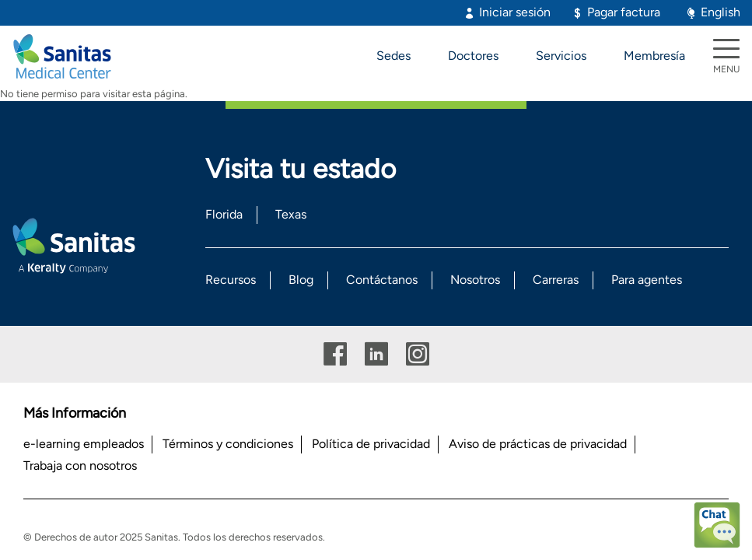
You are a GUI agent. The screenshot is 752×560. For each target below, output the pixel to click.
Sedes (393, 55)
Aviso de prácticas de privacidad (538, 443)
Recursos (230, 279)
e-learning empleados (83, 443)
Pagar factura (623, 12)
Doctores (473, 55)
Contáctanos (382, 279)
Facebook (335, 354)
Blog (301, 279)
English (720, 12)
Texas (290, 214)
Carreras (556, 279)
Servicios (561, 55)
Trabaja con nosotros (80, 465)
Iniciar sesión (515, 12)
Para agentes (646, 279)
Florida (224, 214)
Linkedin (376, 354)
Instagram (417, 354)
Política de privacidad (371, 443)
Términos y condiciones (228, 443)
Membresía (654, 55)
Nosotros (475, 279)
